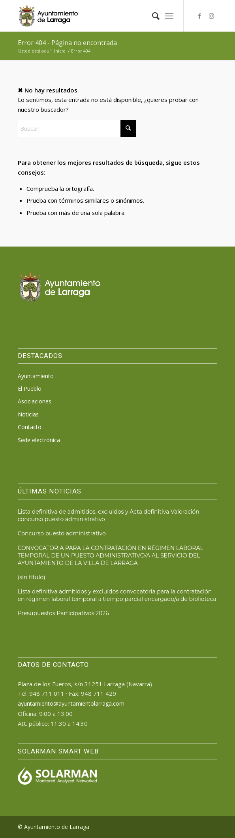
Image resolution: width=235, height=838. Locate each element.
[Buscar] (152, 16)
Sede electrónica (39, 440)
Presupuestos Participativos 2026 (63, 613)
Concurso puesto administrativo (62, 533)
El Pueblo (29, 388)
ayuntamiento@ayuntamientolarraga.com (71, 703)
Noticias (28, 414)
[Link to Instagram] (211, 16)
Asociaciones (34, 401)
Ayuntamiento (36, 376)
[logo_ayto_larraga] (98, 16)
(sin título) (31, 577)
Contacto (29, 427)
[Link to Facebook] (199, 16)
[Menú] (169, 15)
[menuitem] (152, 16)
